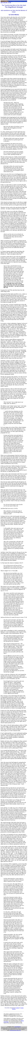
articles (17, 1007)
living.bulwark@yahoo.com (15, 1030)
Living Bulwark (17, 1026)
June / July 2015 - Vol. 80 (6, 2)
